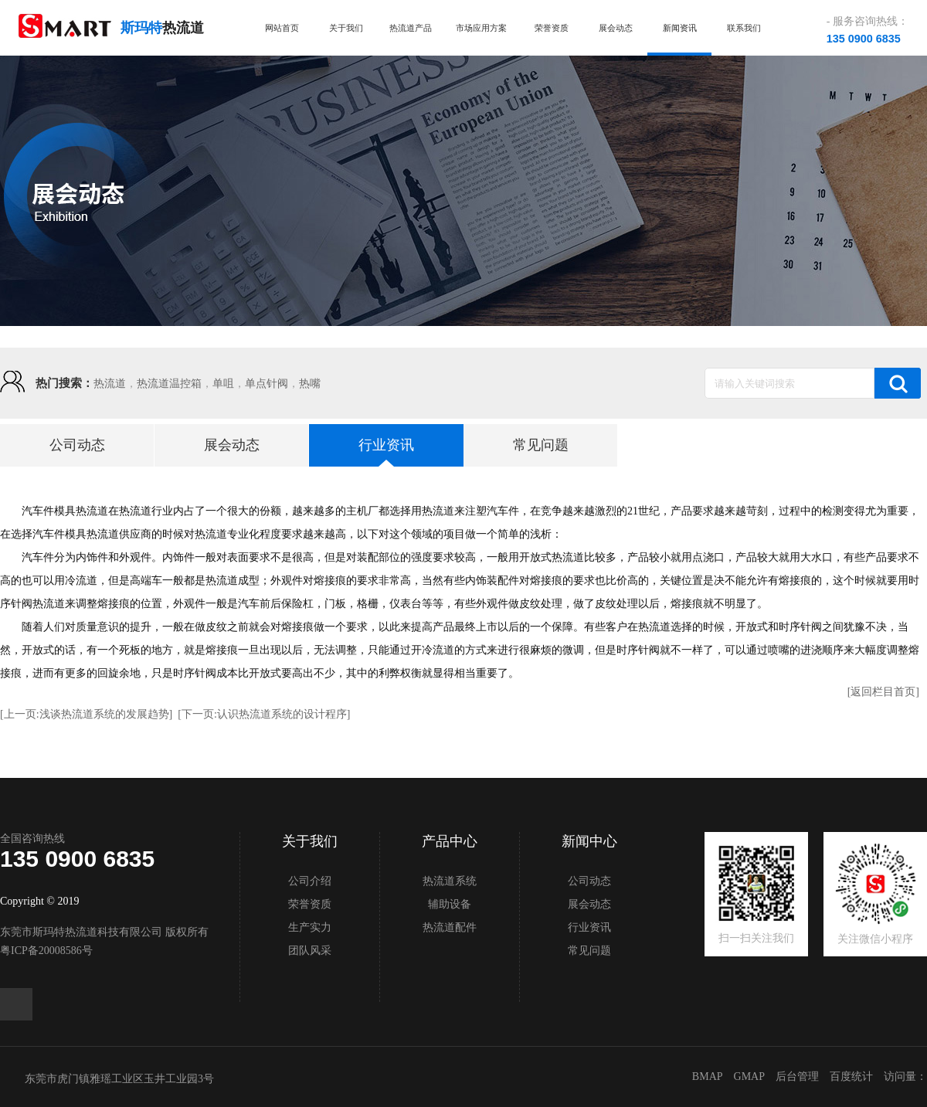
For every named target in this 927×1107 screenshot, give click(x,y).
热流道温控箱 (169, 383)
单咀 (223, 383)
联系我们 (744, 27)
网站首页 (282, 27)
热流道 (109, 383)
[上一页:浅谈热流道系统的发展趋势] (86, 714)
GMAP (749, 1076)
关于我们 (346, 27)
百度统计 (851, 1076)
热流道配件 (450, 927)
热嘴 (310, 383)
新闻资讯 (680, 27)
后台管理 (797, 1076)
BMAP (707, 1076)
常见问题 (541, 445)
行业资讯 (386, 445)
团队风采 (309, 950)
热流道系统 (450, 881)
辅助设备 (449, 904)
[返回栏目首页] (883, 692)
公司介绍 (309, 881)
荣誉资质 (552, 27)
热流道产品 (410, 27)
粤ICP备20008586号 (46, 950)
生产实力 (309, 927)
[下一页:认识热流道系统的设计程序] (264, 714)
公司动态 (77, 445)
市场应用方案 (481, 27)
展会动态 (616, 27)
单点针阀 (266, 383)
